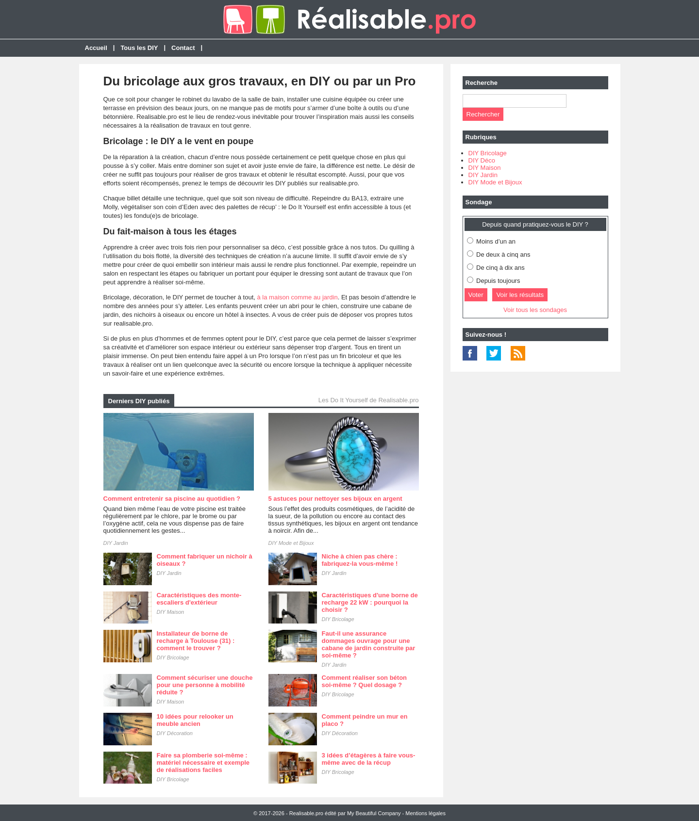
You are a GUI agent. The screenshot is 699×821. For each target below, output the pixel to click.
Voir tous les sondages (535, 309)
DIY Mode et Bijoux (291, 543)
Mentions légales (425, 813)
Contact (183, 47)
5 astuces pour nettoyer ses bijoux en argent (335, 498)
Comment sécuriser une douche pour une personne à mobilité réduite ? (205, 685)
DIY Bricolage (338, 619)
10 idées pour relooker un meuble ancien (195, 720)
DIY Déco (481, 160)
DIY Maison (170, 612)
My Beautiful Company (374, 813)
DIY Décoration (175, 733)
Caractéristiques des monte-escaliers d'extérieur (199, 598)
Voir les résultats (520, 294)
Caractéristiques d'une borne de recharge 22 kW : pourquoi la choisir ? (370, 602)
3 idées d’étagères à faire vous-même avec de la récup (369, 759)
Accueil (96, 47)
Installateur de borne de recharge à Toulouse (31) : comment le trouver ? (196, 641)
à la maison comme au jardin (297, 297)
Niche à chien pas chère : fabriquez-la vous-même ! (360, 560)
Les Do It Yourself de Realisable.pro (368, 400)
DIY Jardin (115, 543)
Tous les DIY (139, 47)
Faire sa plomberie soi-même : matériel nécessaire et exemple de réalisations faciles (203, 762)
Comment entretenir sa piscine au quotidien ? (171, 498)
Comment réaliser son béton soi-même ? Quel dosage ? (364, 681)
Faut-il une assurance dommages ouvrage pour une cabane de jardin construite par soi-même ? (369, 644)
